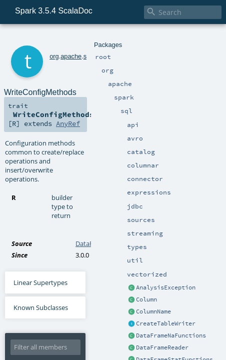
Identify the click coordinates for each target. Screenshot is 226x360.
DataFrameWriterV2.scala (113, 166)
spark (78, 38)
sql (91, 38)
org (41, 38)
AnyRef (150, 91)
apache (57, 38)
